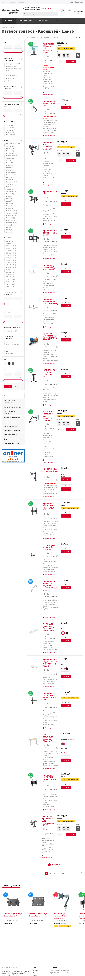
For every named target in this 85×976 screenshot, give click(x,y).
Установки (43, 20)
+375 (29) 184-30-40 (32, 7)
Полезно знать (26, 20)
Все (7, 342)
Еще (58, 20)
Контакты (53, 967)
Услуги (35, 975)
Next (81, 886)
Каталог (8, 20)
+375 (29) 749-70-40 (32, 9)
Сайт (35, 967)
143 (63, 873)
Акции (35, 973)
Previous (78, 886)
